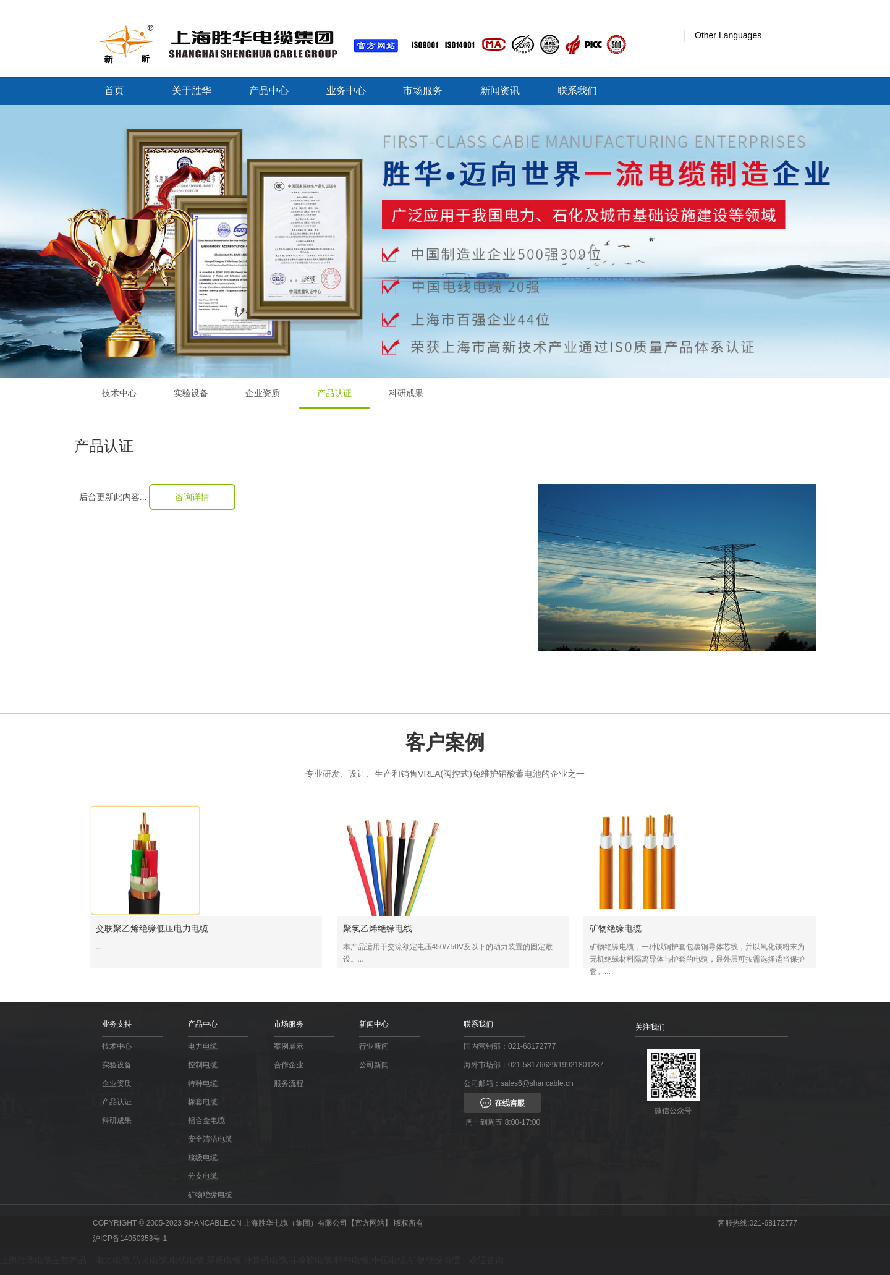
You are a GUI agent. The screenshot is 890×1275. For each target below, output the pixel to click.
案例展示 (288, 1046)
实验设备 (191, 393)
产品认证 (334, 393)
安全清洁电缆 (210, 1139)
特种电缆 (203, 1083)
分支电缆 (203, 1176)
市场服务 (423, 90)
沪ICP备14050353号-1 (130, 1238)
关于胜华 (191, 90)
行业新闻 (374, 1046)
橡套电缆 (203, 1102)
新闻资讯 (500, 90)
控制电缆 (203, 1065)
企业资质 (262, 393)
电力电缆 (203, 1046)
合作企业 (288, 1065)
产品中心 (269, 90)
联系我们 (577, 90)
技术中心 (119, 393)
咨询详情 (192, 497)
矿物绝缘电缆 (210, 1194)
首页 (114, 90)
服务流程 (288, 1083)
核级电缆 (203, 1157)
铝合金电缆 (206, 1120)
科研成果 (406, 393)
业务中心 (346, 90)
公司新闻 (374, 1065)
